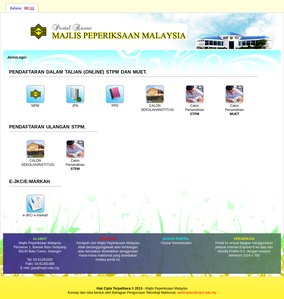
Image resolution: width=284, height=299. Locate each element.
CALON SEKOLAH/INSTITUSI (156, 98)
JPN (75, 96)
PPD (114, 96)
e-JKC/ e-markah (35, 205)
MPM (35, 96)
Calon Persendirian (194, 99)
